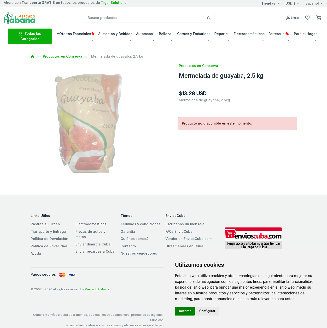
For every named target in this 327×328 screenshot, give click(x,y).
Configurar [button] (207, 311)
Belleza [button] (165, 34)
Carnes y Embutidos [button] (193, 34)
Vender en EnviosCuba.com (188, 239)
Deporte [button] (221, 34)
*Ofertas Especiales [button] (75, 34)
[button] (318, 17)
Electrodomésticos (91, 224)
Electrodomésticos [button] (249, 34)
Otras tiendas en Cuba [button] (184, 246)
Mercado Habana (97, 289)
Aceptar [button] (185, 311)
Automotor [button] (144, 34)
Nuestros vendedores (139, 253)
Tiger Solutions (114, 2)
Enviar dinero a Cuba (93, 244)
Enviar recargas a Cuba (95, 251)
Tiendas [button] (268, 3)
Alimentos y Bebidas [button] (115, 34)
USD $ (291, 3)
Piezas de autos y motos (90, 234)
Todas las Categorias (30, 36)
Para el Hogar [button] (305, 34)
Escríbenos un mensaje (184, 224)
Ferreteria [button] (279, 34)
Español (312, 3)
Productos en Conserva (62, 56)
